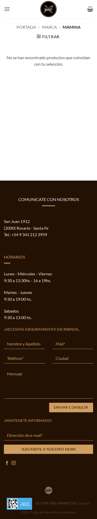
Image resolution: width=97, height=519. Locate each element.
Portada (26, 27)
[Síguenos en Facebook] (7, 463)
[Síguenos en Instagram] (13, 463)
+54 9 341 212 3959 (29, 234)
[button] (7, 9)
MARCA (49, 27)
